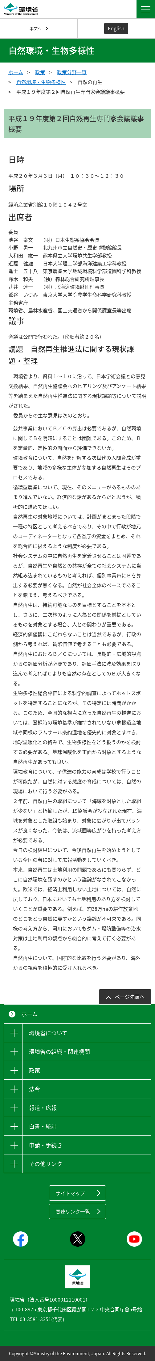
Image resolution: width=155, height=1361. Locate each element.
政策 (40, 72)
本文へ (36, 28)
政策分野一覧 (72, 72)
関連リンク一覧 (72, 1211)
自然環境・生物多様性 (41, 82)
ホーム (15, 72)
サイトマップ (70, 1193)
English (116, 28)
